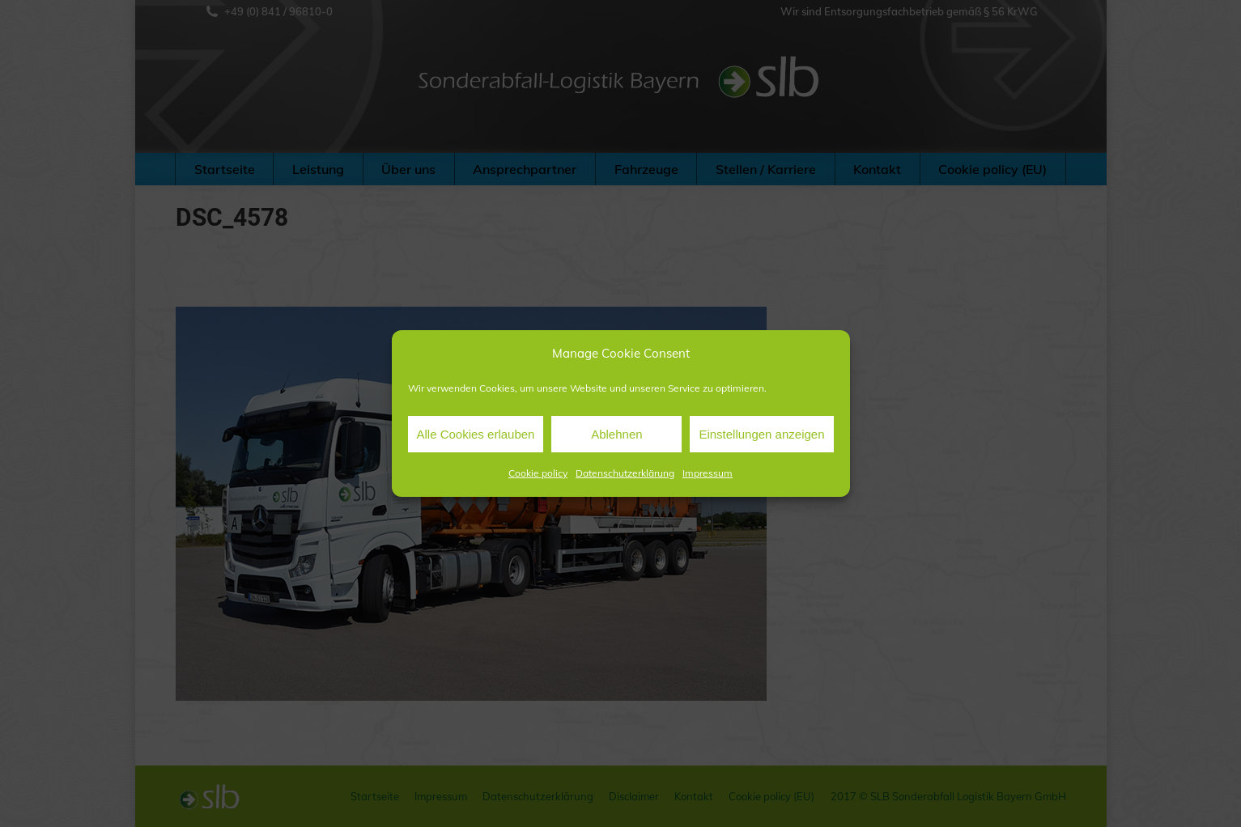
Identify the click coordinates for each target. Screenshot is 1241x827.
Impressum (707, 473)
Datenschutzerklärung (625, 473)
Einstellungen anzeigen (761, 434)
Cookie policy (537, 473)
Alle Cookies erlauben (476, 434)
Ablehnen (616, 434)
